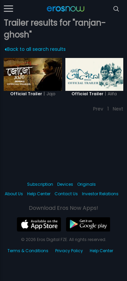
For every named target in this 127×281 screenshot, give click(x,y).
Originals (86, 184)
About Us (14, 194)
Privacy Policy (69, 251)
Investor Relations (100, 194)
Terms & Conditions (27, 251)
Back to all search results (35, 49)
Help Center (38, 194)
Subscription (40, 184)
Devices (65, 184)
